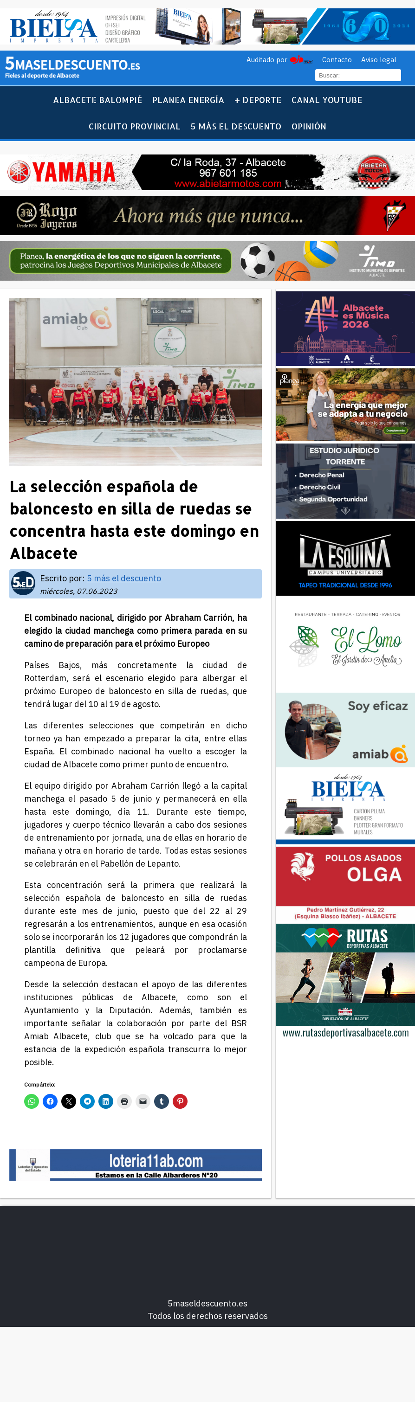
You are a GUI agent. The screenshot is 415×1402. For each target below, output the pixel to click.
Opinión (309, 126)
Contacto (337, 59)
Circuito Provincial (135, 126)
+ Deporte (257, 99)
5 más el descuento (236, 126)
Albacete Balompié (97, 99)
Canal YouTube (327, 99)
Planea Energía (188, 99)
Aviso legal (378, 59)
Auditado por (266, 59)
